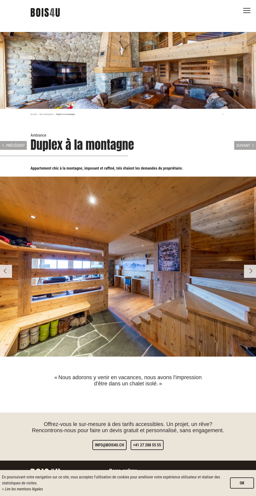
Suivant (243, 145)
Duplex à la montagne (65, 114)
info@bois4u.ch (109, 445)
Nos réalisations (46, 114)
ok (242, 483)
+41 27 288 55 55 (147, 445)
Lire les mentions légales (24, 489)
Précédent (15, 145)
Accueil (34, 114)
